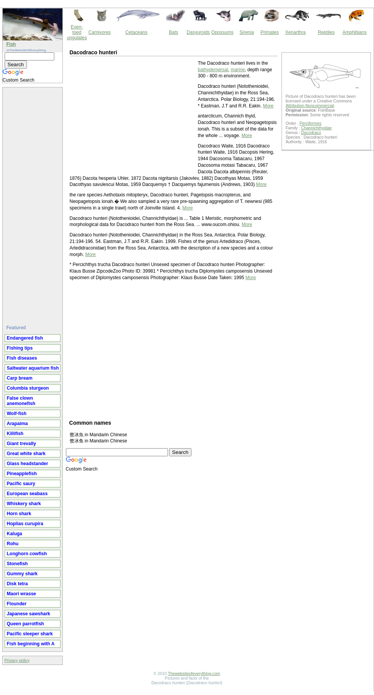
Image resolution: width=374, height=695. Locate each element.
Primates (269, 32)
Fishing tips (20, 348)
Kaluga (14, 533)
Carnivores (100, 32)
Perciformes (311, 123)
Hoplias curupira (25, 523)
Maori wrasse (21, 593)
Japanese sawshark (28, 613)
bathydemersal (213, 69)
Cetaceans (136, 32)
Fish (11, 44)
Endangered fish (25, 338)
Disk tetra (17, 583)
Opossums (222, 32)
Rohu (13, 543)
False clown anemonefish (21, 400)
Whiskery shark (24, 503)
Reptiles (326, 32)
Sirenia (247, 32)
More (268, 106)
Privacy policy (17, 660)
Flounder (17, 603)
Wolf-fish (17, 413)
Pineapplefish (22, 473)
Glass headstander (27, 463)
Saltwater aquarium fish (33, 368)
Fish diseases (22, 358)
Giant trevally (21, 443)
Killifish (15, 433)
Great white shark (26, 453)
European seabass (27, 493)
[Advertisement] (33, 202)
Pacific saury (21, 483)
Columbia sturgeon (28, 388)
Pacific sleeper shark (30, 633)
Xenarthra (295, 32)
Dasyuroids (198, 32)
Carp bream (20, 378)
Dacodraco (311, 132)
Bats (173, 32)
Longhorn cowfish (27, 553)
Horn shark (19, 513)
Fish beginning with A (31, 643)
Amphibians (354, 32)
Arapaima (17, 423)
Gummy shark (22, 573)
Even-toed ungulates (77, 32)
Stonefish (17, 563)
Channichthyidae (316, 128)
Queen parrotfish (25, 623)
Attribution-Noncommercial (310, 105)
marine (238, 69)
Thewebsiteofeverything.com (194, 673)
